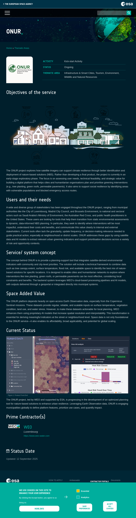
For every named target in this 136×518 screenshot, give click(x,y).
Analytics (85, 499)
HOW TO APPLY (56, 480)
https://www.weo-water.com (36, 436)
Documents (115, 480)
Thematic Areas (21, 48)
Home (9, 48)
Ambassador (74, 480)
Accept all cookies (109, 508)
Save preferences (84, 509)
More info (39, 511)
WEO (28, 427)
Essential (85, 493)
